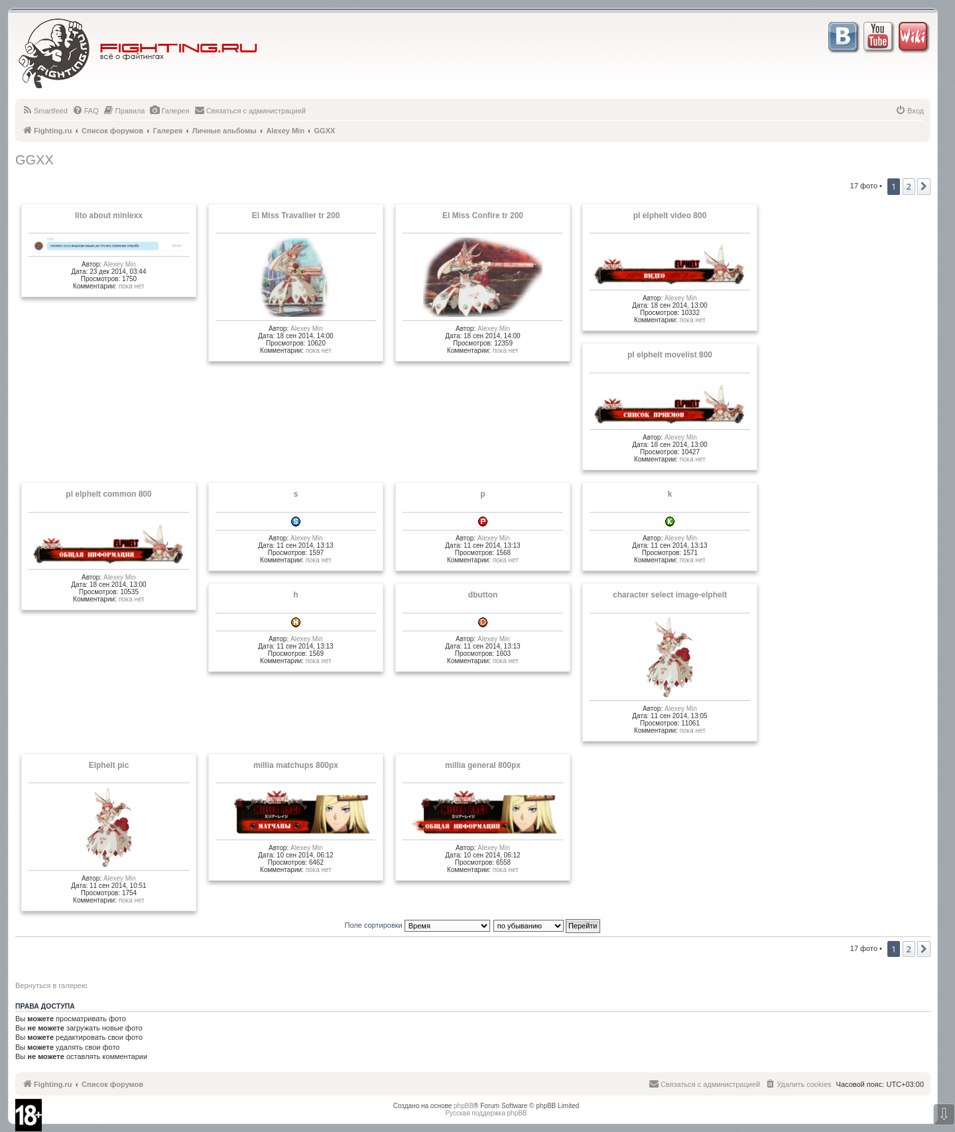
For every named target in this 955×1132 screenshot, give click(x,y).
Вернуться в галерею (51, 985)
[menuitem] (45, 111)
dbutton (483, 594)
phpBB (464, 1105)
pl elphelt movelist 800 (669, 354)
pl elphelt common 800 (108, 494)
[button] (923, 186)
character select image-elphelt (670, 594)
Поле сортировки (417, 925)
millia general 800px (483, 765)
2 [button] (909, 186)
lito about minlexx (109, 215)
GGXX (34, 160)
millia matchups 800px (295, 765)
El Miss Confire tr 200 (482, 215)
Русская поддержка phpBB (486, 1113)
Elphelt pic (109, 765)
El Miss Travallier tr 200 (296, 215)
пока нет (132, 286)
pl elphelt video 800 (670, 215)
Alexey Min (119, 264)
